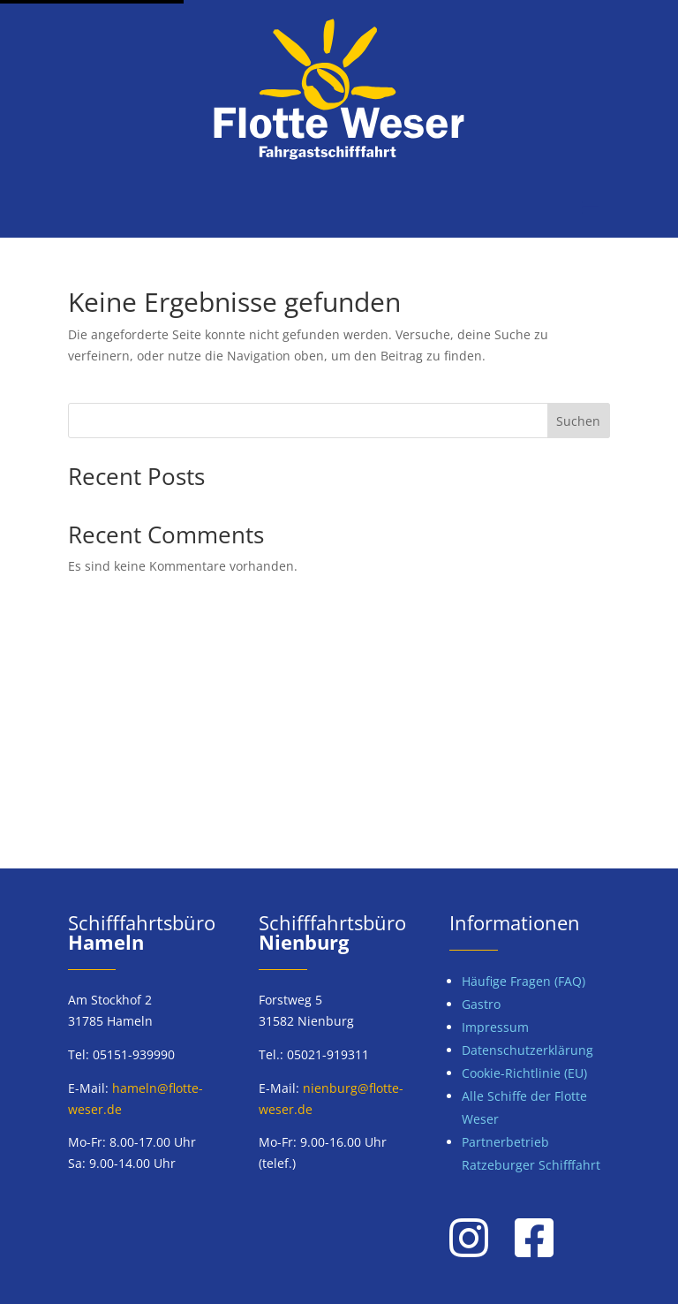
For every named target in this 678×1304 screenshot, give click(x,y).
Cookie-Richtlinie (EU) (524, 1073)
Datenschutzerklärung (527, 1050)
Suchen (578, 421)
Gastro (481, 1004)
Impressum (495, 1027)
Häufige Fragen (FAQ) (523, 981)
